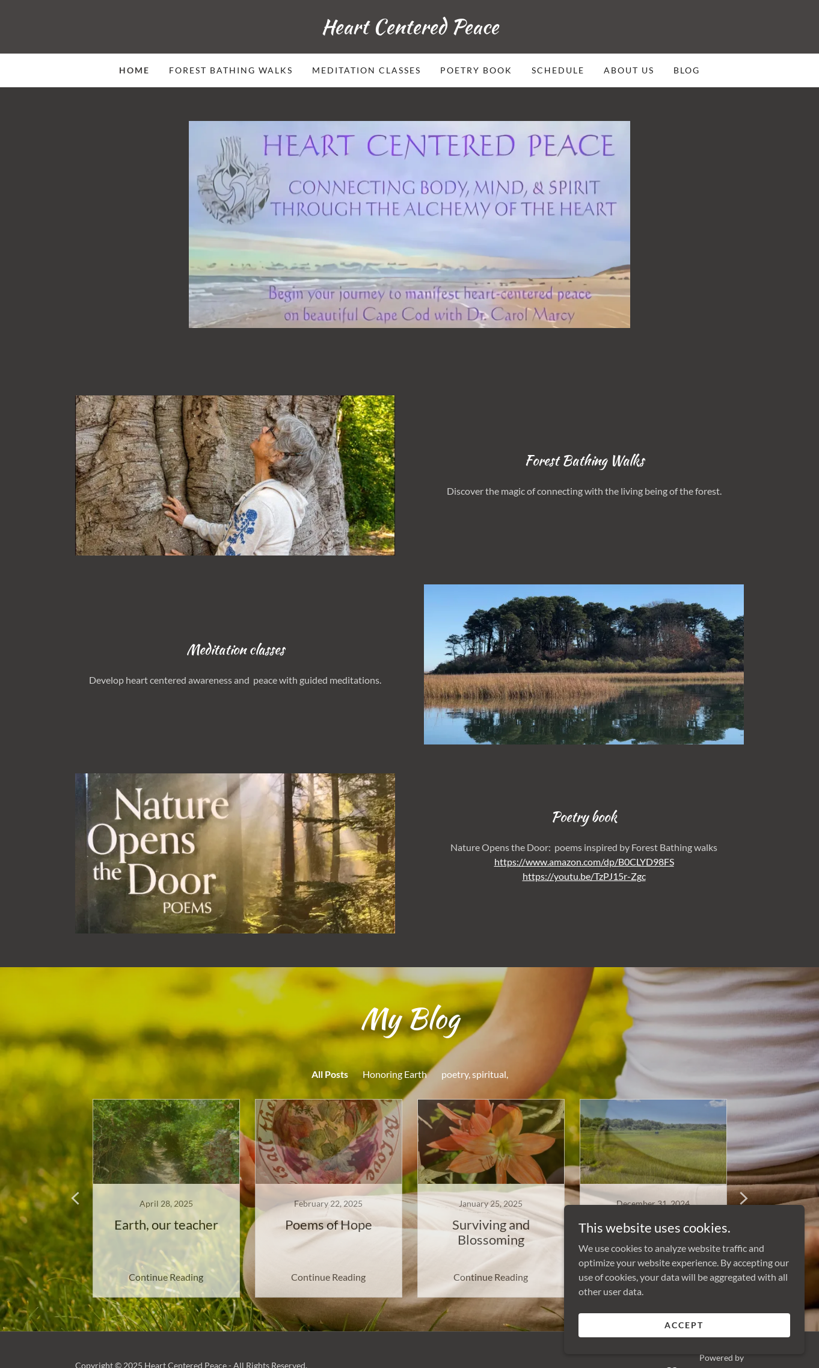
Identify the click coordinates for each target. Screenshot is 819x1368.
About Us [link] (629, 70)
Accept (684, 1325)
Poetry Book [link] (476, 70)
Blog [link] (686, 70)
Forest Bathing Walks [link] (231, 70)
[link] (409, 30)
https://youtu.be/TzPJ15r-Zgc (584, 876)
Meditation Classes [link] (366, 70)
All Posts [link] (329, 1074)
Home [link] (134, 70)
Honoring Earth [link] (395, 1074)
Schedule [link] (558, 70)
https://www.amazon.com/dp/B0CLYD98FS (584, 861)
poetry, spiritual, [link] (474, 1074)
